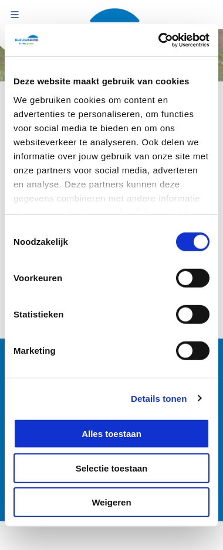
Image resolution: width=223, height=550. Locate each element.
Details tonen (159, 398)
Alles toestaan (111, 434)
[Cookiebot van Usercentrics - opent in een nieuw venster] (159, 39)
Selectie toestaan (112, 468)
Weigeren (111, 502)
